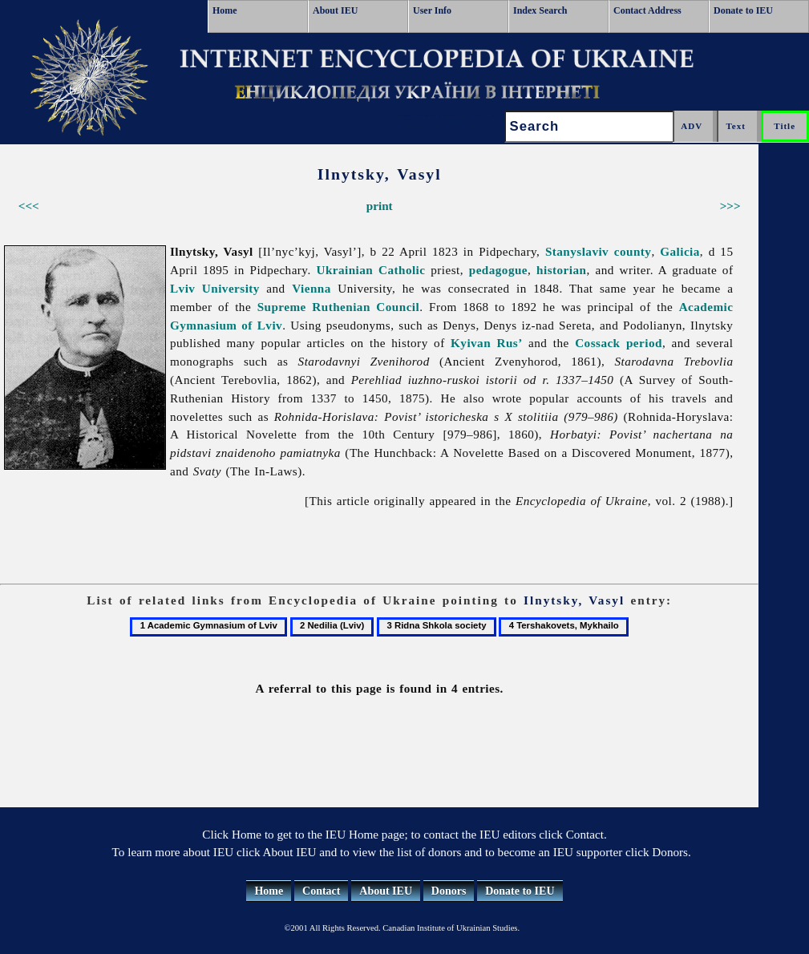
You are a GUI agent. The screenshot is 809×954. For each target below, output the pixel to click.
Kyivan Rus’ (487, 343)
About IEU (335, 10)
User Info (432, 10)
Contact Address (647, 10)
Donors (449, 891)
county (633, 251)
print (379, 205)
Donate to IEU (743, 10)
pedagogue (498, 270)
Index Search (540, 10)
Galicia (680, 251)
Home (224, 10)
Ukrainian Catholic (370, 270)
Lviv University (215, 288)
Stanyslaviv (577, 251)
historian (561, 270)
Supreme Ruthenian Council (338, 306)
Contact (321, 891)
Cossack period (618, 343)
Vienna (311, 288)
